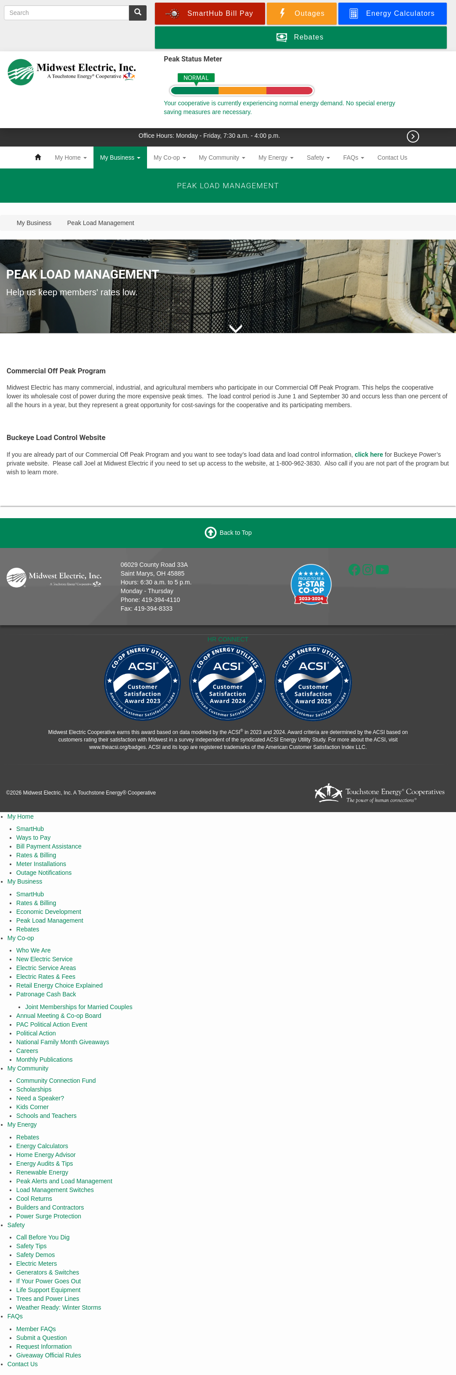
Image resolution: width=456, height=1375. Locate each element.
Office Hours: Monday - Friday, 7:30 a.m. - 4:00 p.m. (210, 135)
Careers (27, 1050)
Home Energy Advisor (45, 1154)
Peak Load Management (49, 920)
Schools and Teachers (46, 1115)
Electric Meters (36, 1263)
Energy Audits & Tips (44, 1163)
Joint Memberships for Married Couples (78, 1006)
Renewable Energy (42, 1172)
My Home (71, 157)
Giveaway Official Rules (48, 1355)
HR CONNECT (228, 639)
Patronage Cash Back (46, 994)
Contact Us (392, 157)
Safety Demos (35, 1254)
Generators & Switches (47, 1272)
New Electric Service (44, 959)
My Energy (276, 157)
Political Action (36, 1033)
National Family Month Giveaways (62, 1042)
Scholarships (33, 1089)
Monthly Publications (44, 1059)
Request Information (44, 1346)
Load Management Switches (55, 1189)
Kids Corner (32, 1106)
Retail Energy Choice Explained (59, 985)
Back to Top (236, 532)
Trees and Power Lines (47, 1298)
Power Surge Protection (48, 1216)
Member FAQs (36, 1328)
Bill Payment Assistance (49, 846)
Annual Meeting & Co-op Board (58, 1015)
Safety (318, 157)
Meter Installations (41, 863)
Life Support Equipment (48, 1289)
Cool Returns (34, 1198)
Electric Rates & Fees (45, 976)
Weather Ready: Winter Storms (58, 1307)
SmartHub (30, 828)
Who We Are (33, 950)
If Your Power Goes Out (48, 1281)
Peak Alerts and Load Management (64, 1181)
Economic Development (48, 911)
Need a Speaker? (40, 1098)
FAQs (353, 157)
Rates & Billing (36, 855)
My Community (222, 157)
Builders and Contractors (50, 1207)
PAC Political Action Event (51, 1024)
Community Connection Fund (56, 1080)
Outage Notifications (44, 872)
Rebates (27, 929)
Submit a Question (41, 1337)
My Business (120, 157)
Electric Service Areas (46, 967)
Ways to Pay (33, 837)
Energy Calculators (42, 1145)
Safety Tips (31, 1246)
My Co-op (170, 157)
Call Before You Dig (42, 1237)
